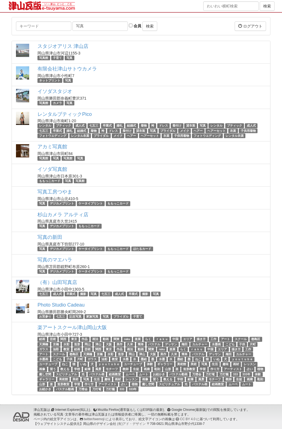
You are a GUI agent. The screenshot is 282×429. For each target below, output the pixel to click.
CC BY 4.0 (188, 419)
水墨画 (216, 344)
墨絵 (144, 359)
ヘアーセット (216, 130)
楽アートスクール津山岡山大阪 (72, 327)
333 (235, 374)
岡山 (88, 344)
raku (127, 339)
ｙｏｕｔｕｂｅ (242, 359)
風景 (98, 369)
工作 (213, 339)
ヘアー (198, 130)
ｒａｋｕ (162, 339)
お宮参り (45, 316)
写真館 (43, 57)
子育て (57, 57)
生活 (215, 364)
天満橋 (43, 344)
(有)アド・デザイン (131, 424)
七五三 (93, 125)
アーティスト (233, 369)
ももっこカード (49, 180)
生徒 (136, 369)
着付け (176, 125)
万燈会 (196, 374)
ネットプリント (49, 80)
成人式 (80, 125)
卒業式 (107, 125)
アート (225, 339)
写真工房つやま (54, 192)
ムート (143, 374)
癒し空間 (45, 374)
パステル (154, 344)
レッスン (250, 364)
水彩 (66, 344)
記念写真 (75, 316)
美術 (194, 364)
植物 (260, 369)
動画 (106, 339)
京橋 (56, 344)
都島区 (255, 339)
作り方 (214, 369)
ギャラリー (164, 364)
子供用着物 (248, 130)
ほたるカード (142, 248)
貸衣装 (190, 125)
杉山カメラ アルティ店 (62, 214)
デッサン (171, 344)
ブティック (63, 125)
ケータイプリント (90, 203)
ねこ (198, 359)
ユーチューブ (48, 364)
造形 (77, 344)
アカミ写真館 (52, 146)
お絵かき (159, 374)
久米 (130, 344)
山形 (168, 369)
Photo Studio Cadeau (61, 305)
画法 (95, 339)
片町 (253, 344)
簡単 (141, 344)
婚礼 (119, 125)
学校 (77, 369)
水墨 (126, 359)
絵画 (42, 339)
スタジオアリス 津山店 (62, 46)
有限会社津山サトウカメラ (67, 69)
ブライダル (167, 130)
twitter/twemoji (94, 419)
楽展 (138, 339)
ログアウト (250, 26)
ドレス (163, 125)
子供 (242, 344)
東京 (74, 339)
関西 (63, 339)
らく (148, 339)
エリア (187, 339)
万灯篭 (210, 374)
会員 (135, 26)
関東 (116, 339)
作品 (85, 339)
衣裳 (233, 130)
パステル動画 (178, 374)
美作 (119, 344)
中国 (175, 339)
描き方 (201, 339)
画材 (236, 364)
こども (230, 344)
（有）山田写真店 (57, 282)
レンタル (45, 125)
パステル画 (96, 374)
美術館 (181, 364)
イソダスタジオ (54, 91)
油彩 (56, 349)
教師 (126, 369)
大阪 (109, 344)
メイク (184, 130)
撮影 (83, 294)
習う (53, 369)
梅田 (184, 344)
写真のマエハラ (54, 260)
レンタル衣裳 (80, 135)
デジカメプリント (62, 203)
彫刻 (157, 369)
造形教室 (189, 369)
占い (250, 369)
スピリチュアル (66, 374)
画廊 (147, 369)
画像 (42, 369)
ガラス (43, 349)
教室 (66, 349)
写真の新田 (49, 237)
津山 (98, 344)
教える (64, 369)
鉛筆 (88, 369)
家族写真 (92, 316)
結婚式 (131, 125)
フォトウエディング (52, 135)
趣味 (226, 364)
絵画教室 (115, 374)
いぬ (216, 359)
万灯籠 (224, 374)
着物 (144, 125)
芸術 (53, 339)
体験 (150, 364)
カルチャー (199, 344)
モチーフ (112, 369)
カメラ (57, 103)
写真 (69, 57)
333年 (246, 374)
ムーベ (130, 374)
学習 (203, 369)
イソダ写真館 (52, 169)
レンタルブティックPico (64, 114)
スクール (241, 339)
